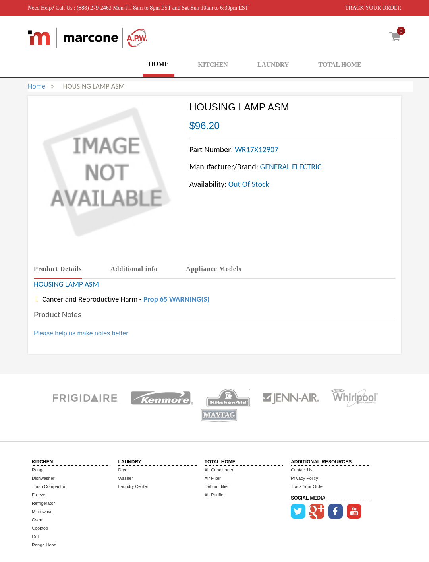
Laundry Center (133, 486)
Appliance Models (214, 268)
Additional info (134, 268)
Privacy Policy (304, 478)
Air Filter (213, 478)
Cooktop (40, 528)
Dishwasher (43, 478)
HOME (159, 63)
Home (36, 86)
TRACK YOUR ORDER (373, 8)
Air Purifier (215, 494)
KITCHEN (213, 64)
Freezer (39, 494)
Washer (125, 478)
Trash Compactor (49, 486)
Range (38, 469)
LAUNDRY (273, 64)
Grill (36, 536)
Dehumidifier (217, 486)
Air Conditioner (219, 469)
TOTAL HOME (339, 64)
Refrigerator (43, 503)
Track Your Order (307, 486)
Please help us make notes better (81, 333)
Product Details (58, 268)
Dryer (123, 469)
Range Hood (44, 545)
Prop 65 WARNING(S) (176, 299)
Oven (37, 519)
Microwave (42, 511)
